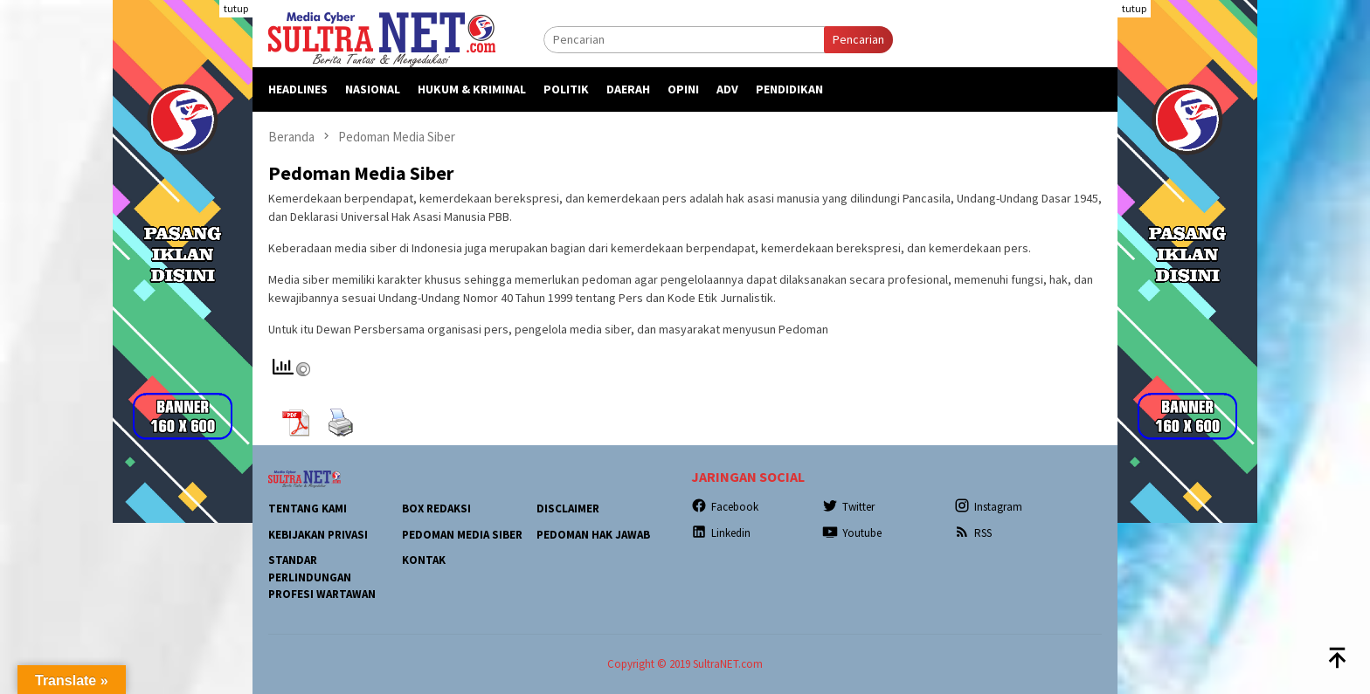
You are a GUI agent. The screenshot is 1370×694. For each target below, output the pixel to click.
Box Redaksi (436, 508)
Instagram (988, 506)
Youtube (852, 533)
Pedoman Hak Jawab (593, 534)
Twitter (848, 506)
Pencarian (858, 39)
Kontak (424, 560)
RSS (973, 533)
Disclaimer (567, 508)
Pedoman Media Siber (462, 534)
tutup (236, 8)
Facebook (724, 506)
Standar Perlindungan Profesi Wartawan (322, 577)
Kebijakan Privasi (318, 534)
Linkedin (721, 533)
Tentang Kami (307, 508)
